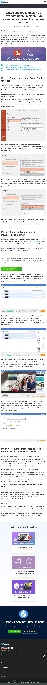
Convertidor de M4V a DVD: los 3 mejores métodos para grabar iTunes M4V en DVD (23, 572)
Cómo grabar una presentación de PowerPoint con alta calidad (23, 548)
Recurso (7, 5)
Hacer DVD (12, 5)
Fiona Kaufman (13, 26)
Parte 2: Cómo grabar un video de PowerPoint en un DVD (20, 67)
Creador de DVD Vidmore (36, 241)
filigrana (13, 248)
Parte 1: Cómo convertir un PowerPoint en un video (18, 65)
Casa (2, 5)
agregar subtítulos (31, 260)
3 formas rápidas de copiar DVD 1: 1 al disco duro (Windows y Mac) (23, 596)
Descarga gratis (15, 631)
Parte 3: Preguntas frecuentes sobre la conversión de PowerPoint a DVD (23, 69)
